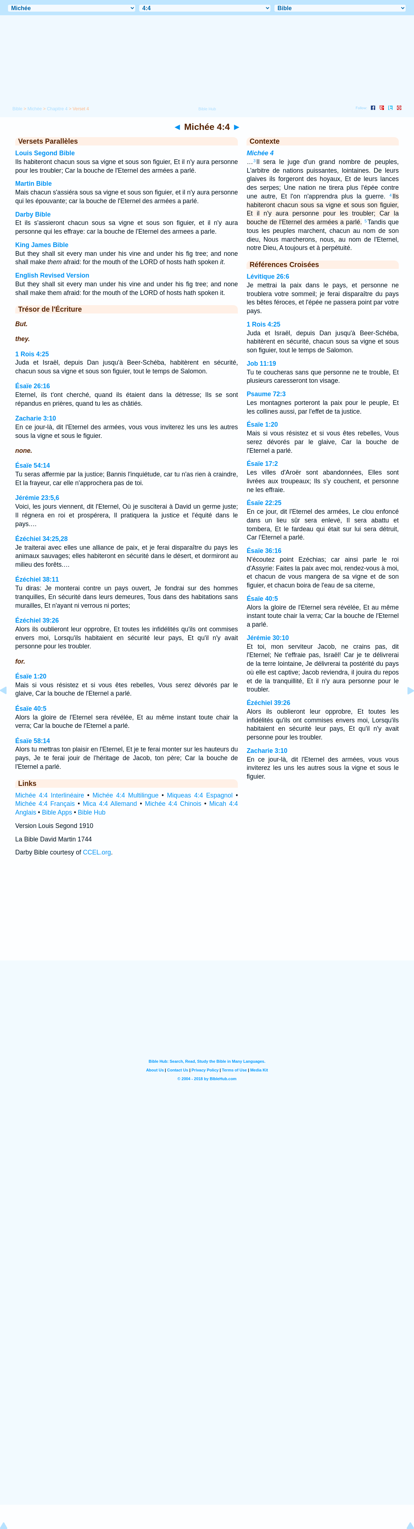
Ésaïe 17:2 (262, 463)
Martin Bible (33, 183)
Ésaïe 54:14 (32, 465)
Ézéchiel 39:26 (37, 620)
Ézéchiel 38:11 (37, 579)
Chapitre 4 (57, 108)
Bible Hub (91, 812)
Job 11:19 (261, 363)
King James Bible (42, 245)
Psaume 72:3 (266, 394)
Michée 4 (260, 153)
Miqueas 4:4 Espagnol (199, 795)
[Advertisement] (207, 916)
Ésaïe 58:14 (32, 741)
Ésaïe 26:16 (32, 386)
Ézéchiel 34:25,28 (41, 538)
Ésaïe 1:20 (30, 676)
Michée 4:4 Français (45, 803)
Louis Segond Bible (45, 153)
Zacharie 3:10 (35, 418)
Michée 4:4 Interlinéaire (49, 795)
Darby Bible (33, 214)
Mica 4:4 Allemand (110, 803)
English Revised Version (52, 275)
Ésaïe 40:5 (30, 708)
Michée (35, 108)
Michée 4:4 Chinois (173, 803)
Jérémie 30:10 (268, 637)
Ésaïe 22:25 (264, 503)
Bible (17, 108)
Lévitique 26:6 (268, 276)
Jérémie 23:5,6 (37, 497)
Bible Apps (57, 812)
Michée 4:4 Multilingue (125, 795)
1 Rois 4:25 (32, 354)
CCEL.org (97, 852)
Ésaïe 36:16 (264, 550)
